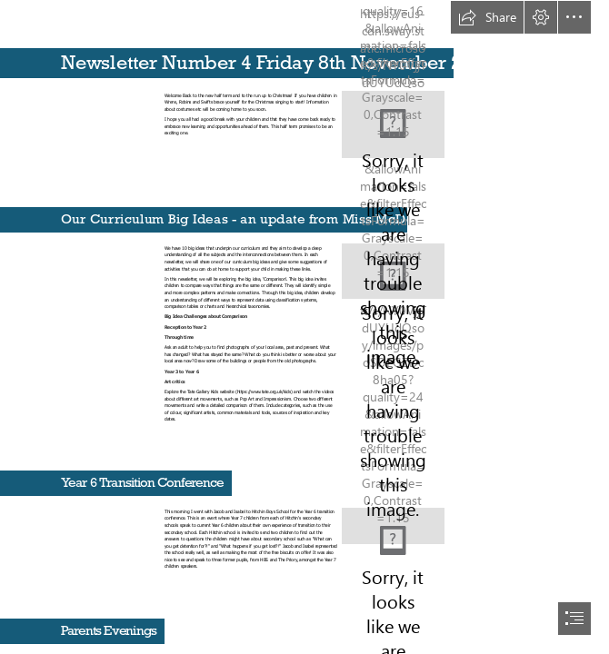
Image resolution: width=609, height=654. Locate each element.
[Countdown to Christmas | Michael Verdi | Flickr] (393, 124)
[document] (304, 327)
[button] (487, 17)
